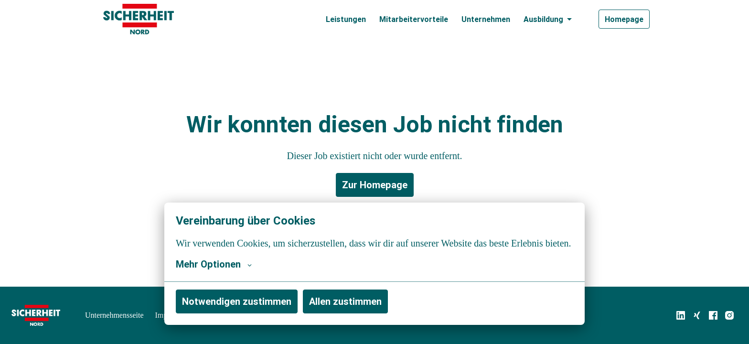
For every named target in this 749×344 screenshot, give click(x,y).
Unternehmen (485, 19)
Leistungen (346, 19)
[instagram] (729, 315)
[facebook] (713, 315)
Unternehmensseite (117, 315)
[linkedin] (681, 315)
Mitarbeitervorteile (413, 19)
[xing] (697, 315)
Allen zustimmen (345, 301)
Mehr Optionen (214, 264)
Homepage (624, 19)
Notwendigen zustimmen (236, 301)
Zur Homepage (374, 185)
